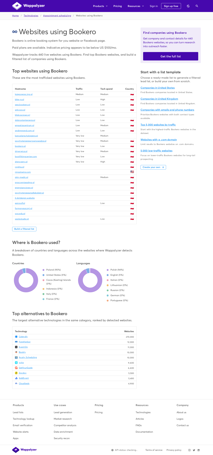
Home (15, 15)
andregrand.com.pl (24, 130)
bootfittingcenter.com (26, 156)
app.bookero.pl (22, 104)
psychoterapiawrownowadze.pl (30, 141)
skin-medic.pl (21, 177)
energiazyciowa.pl (24, 187)
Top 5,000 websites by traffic (158, 124)
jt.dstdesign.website (25, 198)
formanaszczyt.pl (23, 208)
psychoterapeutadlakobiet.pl (29, 193)
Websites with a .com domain (159, 139)
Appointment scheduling (57, 15)
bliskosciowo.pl (22, 115)
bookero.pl (20, 146)
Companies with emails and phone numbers (167, 109)
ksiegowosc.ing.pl (23, 94)
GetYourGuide (25, 367)
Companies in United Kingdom (159, 98)
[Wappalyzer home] (28, 6)
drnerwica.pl (21, 151)
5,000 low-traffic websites (156, 150)
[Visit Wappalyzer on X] (194, 450)
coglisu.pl (19, 167)
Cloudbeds (24, 383)
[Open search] (197, 6)
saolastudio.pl (22, 219)
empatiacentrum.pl (24, 125)
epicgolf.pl (20, 203)
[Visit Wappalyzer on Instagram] (189, 450)
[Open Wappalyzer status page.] (124, 450)
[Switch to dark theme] (188, 6)
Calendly (23, 336)
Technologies (31, 15)
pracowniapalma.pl (24, 182)
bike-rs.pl (19, 99)
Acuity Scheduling (28, 357)
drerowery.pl (21, 161)
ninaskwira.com (23, 172)
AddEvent (24, 378)
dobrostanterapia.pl (25, 120)
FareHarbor (25, 342)
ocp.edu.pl (20, 213)
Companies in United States (158, 87)
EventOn (23, 347)
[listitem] (24, 412)
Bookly (22, 352)
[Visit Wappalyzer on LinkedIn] (198, 450)
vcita (21, 362)
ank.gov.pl (20, 110)
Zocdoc (22, 373)
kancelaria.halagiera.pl (26, 136)
